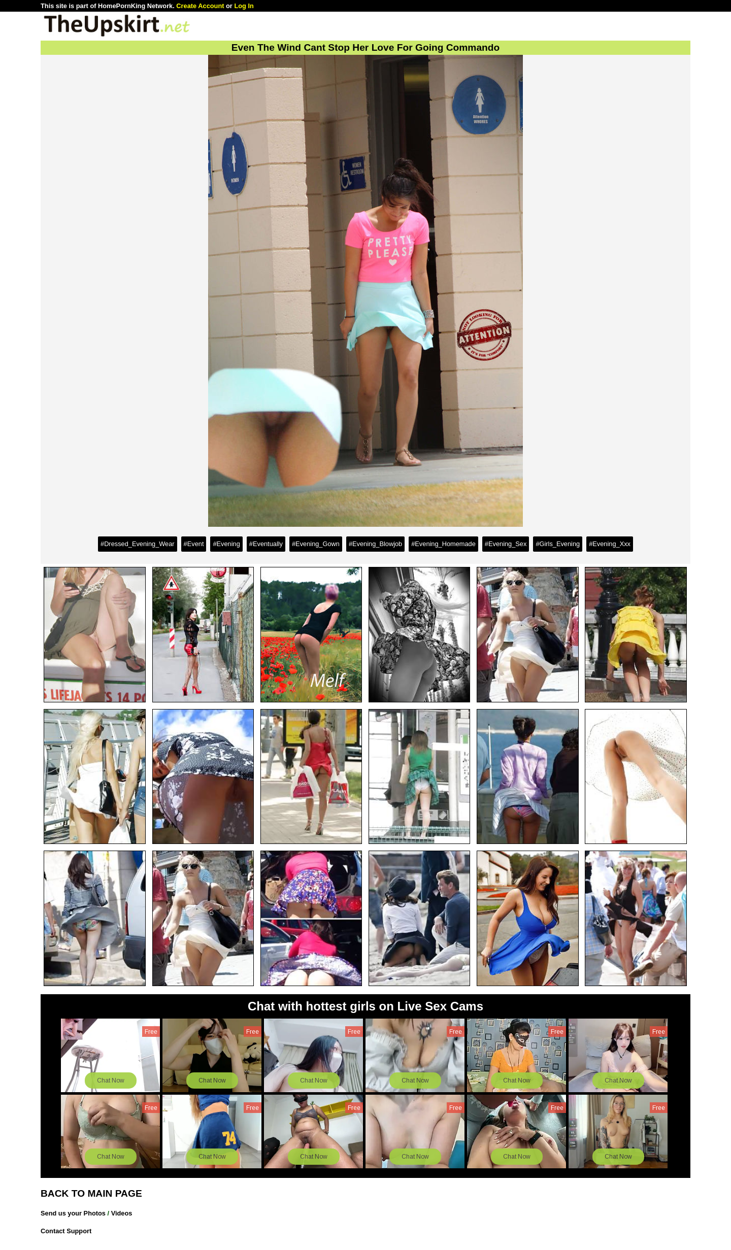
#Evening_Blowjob (375, 544)
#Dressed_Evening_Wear (138, 544)
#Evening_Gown (316, 544)
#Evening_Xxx (609, 544)
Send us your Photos (73, 1213)
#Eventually (266, 544)
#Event (194, 544)
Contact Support (66, 1231)
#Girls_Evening (558, 544)
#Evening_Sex (506, 544)
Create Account (200, 6)
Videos (121, 1213)
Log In (243, 6)
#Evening (226, 544)
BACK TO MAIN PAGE (91, 1193)
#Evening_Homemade (443, 544)
